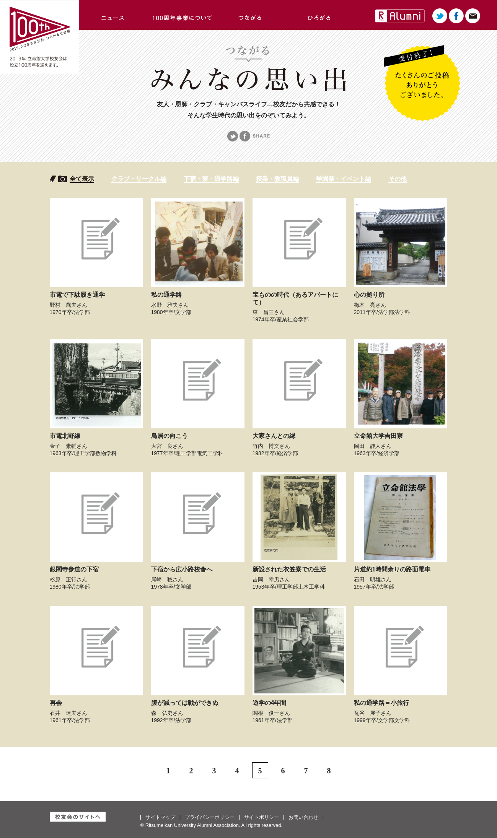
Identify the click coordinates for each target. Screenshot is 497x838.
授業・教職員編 (277, 179)
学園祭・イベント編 (343, 179)
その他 (397, 179)
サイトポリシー (261, 817)
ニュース (113, 15)
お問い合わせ (303, 817)
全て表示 (82, 179)
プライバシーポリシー (210, 817)
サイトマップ (160, 817)
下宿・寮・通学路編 (211, 179)
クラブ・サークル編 (138, 179)
